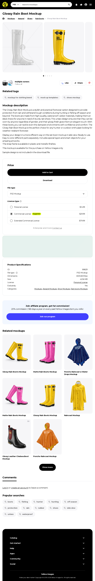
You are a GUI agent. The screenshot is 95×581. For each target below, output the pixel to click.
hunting (53, 502)
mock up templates (47, 97)
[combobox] (46, 4)
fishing (23, 502)
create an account (19, 488)
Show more (47, 467)
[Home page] (3, 19)
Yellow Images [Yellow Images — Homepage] (47, 574)
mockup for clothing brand (18, 97)
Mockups (38, 289)
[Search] (69, 4)
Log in (5, 488)
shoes (54, 508)
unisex (9, 514)
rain (26, 508)
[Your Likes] (81, 5)
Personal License (81, 282)
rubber (39, 508)
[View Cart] (76, 5)
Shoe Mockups (64, 289)
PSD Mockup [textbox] (15, 194)
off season (70, 502)
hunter (38, 502)
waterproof (26, 514)
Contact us (57, 228)
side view (69, 508)
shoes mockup (71, 97)
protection (10, 508)
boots (8, 502)
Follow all (18, 84)
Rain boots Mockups (79, 289)
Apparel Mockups (50, 289)
